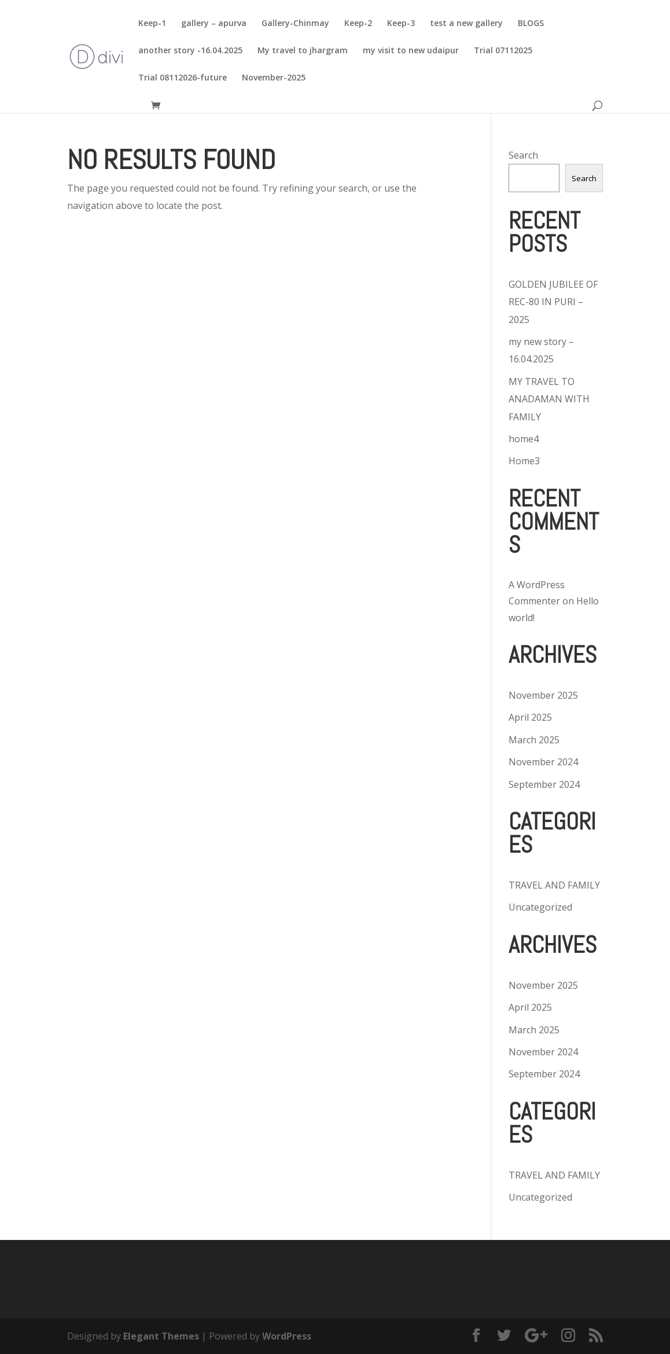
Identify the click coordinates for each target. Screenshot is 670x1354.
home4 (524, 438)
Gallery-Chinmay (295, 23)
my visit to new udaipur (411, 51)
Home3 (524, 460)
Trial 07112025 (503, 51)
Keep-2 (358, 23)
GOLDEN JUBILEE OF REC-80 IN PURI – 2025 (553, 302)
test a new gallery (466, 23)
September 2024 (544, 784)
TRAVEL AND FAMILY (554, 885)
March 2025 (534, 739)
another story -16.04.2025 (190, 51)
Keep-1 (152, 23)
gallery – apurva (213, 23)
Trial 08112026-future (182, 78)
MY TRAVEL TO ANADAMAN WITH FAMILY (549, 399)
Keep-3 (401, 23)
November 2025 (543, 695)
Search (523, 155)
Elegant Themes (161, 1336)
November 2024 (543, 761)
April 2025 (530, 717)
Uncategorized (540, 907)
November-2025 (273, 78)
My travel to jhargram (302, 51)
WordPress (286, 1336)
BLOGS (531, 23)
